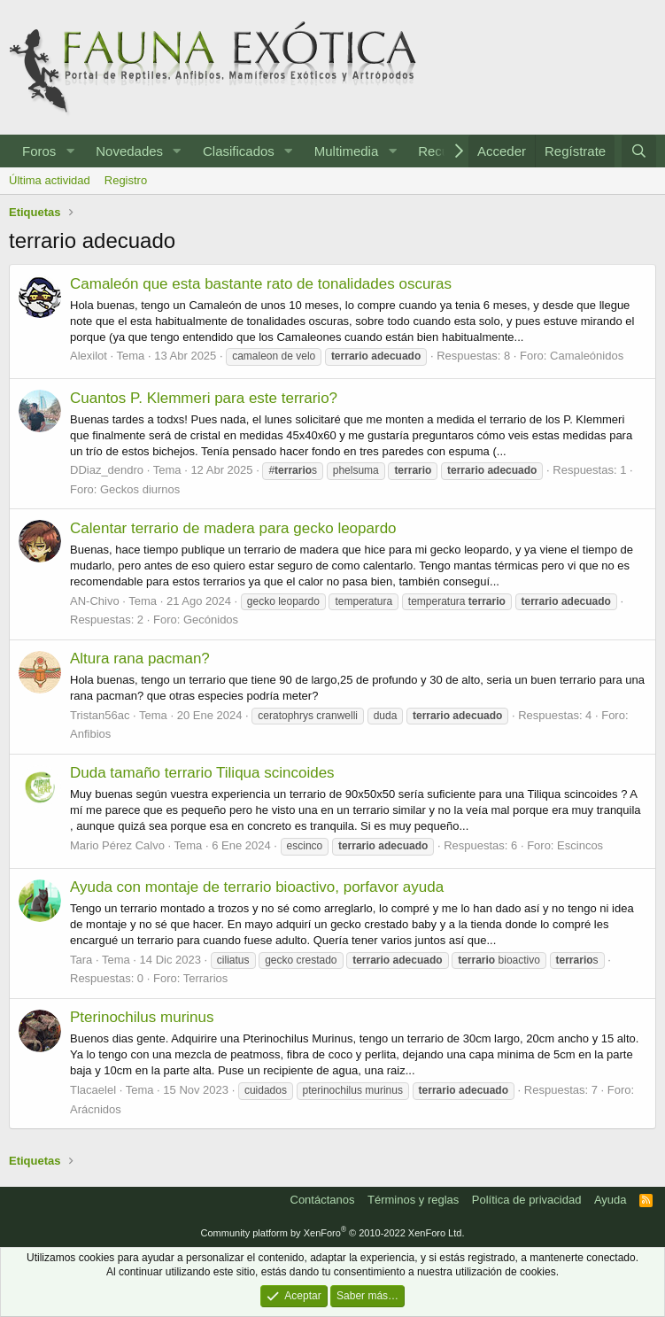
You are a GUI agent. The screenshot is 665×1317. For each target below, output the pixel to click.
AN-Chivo (95, 601)
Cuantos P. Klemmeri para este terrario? (203, 398)
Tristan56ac (99, 715)
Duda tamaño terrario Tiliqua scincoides (202, 772)
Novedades (129, 151)
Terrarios (205, 978)
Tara (81, 959)
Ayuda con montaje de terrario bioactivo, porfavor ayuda (257, 887)
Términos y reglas (413, 1199)
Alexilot (88, 355)
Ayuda (610, 1199)
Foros (39, 151)
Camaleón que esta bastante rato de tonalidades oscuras (261, 283)
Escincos (580, 845)
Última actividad (49, 180)
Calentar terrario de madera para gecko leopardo (233, 528)
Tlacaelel (93, 1089)
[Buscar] (639, 151)
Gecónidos (210, 619)
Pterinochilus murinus (142, 1017)
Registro (125, 180)
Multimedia (346, 151)
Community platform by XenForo (333, 1233)
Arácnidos (95, 1109)
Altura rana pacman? (140, 658)
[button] (70, 151)
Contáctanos (322, 1199)
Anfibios (90, 733)
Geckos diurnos (140, 489)
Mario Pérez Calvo (117, 845)
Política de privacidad (527, 1199)
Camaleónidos (586, 355)
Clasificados (239, 151)
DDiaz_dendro (106, 469)
